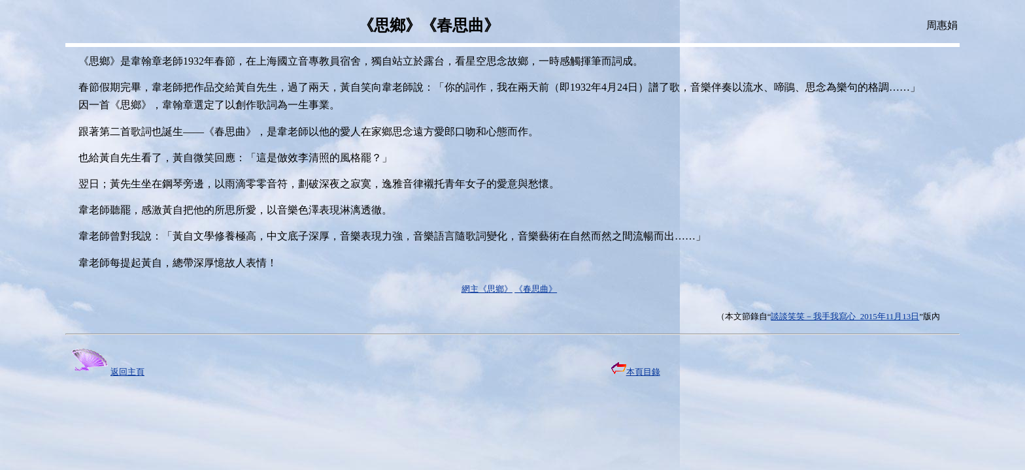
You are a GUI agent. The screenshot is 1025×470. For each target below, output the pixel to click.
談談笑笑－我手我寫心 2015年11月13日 (845, 316)
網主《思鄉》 (487, 289)
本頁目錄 (635, 372)
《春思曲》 (535, 289)
